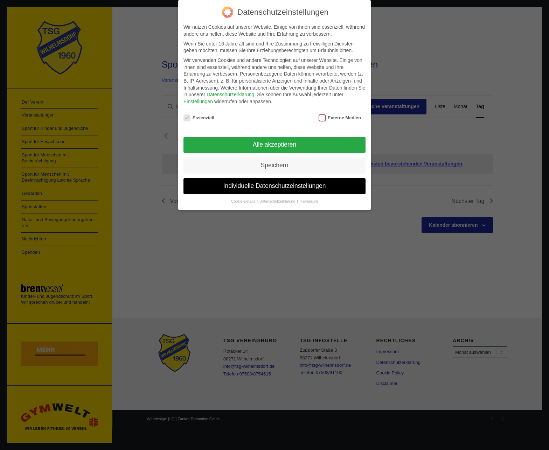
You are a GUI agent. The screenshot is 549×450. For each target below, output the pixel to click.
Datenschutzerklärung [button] (277, 201)
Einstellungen (198, 101)
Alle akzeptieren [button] (275, 144)
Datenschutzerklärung (230, 94)
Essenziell (198, 117)
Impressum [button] (309, 201)
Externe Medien (340, 117)
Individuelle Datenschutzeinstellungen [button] (274, 185)
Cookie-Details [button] (243, 201)
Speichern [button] (275, 164)
